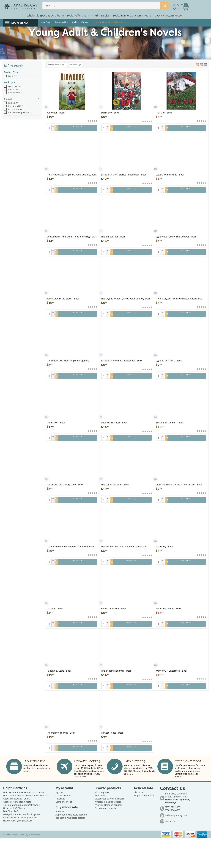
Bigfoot (11, 103)
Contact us (170, 828)
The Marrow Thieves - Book (61, 741)
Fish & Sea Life (14, 106)
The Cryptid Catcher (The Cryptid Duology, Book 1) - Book (71, 175)
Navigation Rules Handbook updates (22, 820)
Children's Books (80, 22)
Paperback (13, 89)
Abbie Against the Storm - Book (63, 301)
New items (100, 802)
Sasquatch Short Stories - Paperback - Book (123, 175)
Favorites (60, 805)
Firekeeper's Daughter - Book (116, 678)
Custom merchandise (106, 814)
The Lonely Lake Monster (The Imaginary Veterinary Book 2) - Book (68, 364)
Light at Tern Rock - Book (169, 364)
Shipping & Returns (144, 802)
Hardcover (12, 86)
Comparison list (63, 808)
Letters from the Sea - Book (170, 175)
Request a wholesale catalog (70, 824)
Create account (63, 802)
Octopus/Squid (14, 109)
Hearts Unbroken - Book (113, 615)
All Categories (102, 798)
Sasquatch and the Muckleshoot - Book (121, 364)
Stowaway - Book (164, 552)
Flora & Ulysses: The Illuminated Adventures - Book (180, 301)
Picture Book (13, 92)
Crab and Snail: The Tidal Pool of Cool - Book (179, 489)
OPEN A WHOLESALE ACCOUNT (169, 15)
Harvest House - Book (112, 741)
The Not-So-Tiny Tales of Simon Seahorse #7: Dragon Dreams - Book (124, 552)
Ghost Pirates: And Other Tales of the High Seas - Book (72, 238)
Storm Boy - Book (110, 112)
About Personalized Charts (17, 808)
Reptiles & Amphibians (18, 112)
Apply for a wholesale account (71, 821)
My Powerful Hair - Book (168, 615)
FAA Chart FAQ (10, 817)
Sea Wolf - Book (55, 615)
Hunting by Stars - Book (59, 678)
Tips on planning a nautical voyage (21, 811)
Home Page (45, 22)
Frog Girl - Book (164, 112)
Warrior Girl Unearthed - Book (171, 678)
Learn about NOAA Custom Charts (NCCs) (25, 802)
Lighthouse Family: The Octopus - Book (176, 238)
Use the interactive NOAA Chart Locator (24, 798)
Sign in (59, 798)
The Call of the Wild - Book (115, 489)
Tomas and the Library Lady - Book (65, 489)
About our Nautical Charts (17, 805)
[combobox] (105, 5)
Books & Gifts (61, 22)
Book (10, 76)
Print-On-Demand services (108, 811)
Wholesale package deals (108, 808)
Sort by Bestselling (58, 64)
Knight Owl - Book (56, 426)
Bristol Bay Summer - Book (170, 426)
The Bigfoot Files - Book (113, 238)
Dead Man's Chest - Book (114, 426)
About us (60, 818)
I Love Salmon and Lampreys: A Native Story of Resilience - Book (71, 552)
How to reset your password (18, 827)
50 (80, 64)
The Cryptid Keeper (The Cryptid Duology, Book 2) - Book (125, 301)
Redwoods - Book (55, 112)
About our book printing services (20, 824)
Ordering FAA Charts (14, 814)
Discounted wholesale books (109, 805)
